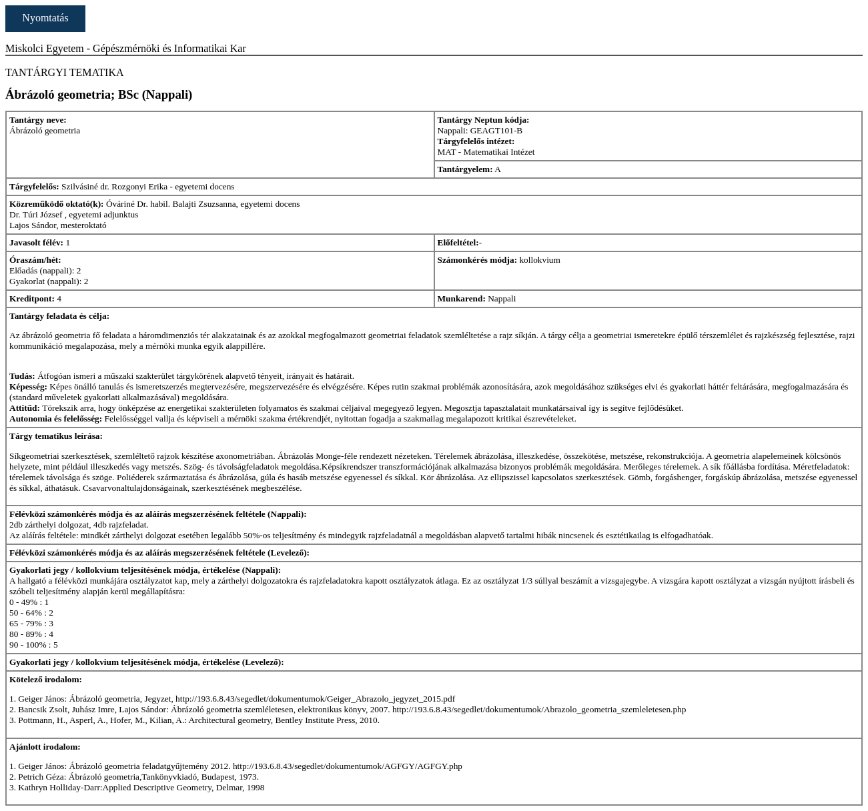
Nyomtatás (45, 17)
